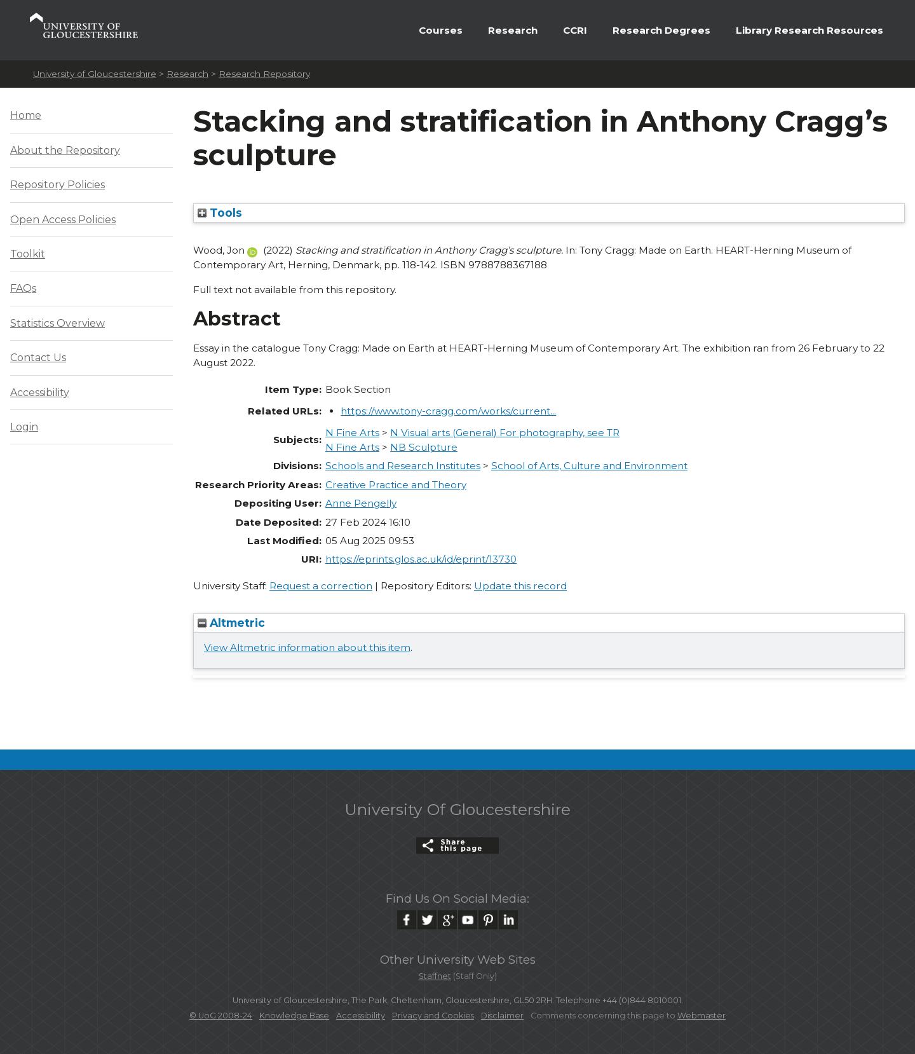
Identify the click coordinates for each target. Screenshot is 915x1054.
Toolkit (27, 254)
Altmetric (231, 622)
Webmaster (701, 1015)
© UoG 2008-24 (220, 1015)
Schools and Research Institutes (402, 466)
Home (25, 115)
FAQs (23, 288)
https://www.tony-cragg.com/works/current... (448, 411)
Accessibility (39, 393)
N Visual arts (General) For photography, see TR (505, 433)
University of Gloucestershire (94, 74)
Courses (441, 30)
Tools (220, 212)
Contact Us (38, 358)
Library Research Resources (809, 30)
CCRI (575, 30)
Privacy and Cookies (433, 1015)
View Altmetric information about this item (307, 647)
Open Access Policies (63, 220)
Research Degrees (661, 30)
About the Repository (65, 150)
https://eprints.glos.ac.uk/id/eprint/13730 (421, 559)
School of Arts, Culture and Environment (589, 466)
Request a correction (320, 586)
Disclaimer (502, 1015)
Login (24, 427)
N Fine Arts (352, 433)
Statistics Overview (57, 323)
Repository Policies (57, 185)
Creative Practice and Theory (395, 485)
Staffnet (435, 976)
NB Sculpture (424, 447)
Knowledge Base (294, 1015)
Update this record (520, 586)
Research (513, 30)
